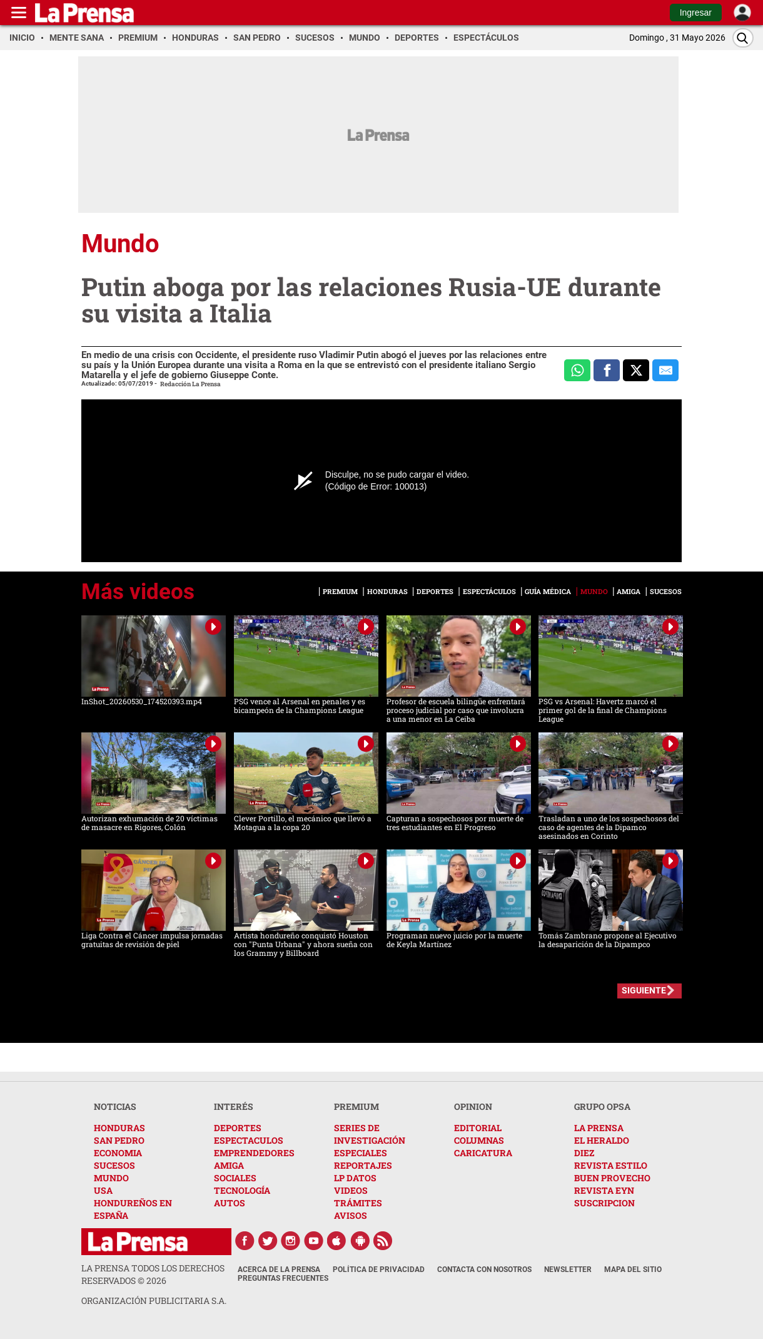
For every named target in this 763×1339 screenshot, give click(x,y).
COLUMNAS (479, 1140)
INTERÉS (233, 1106)
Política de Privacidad (379, 1269)
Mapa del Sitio (633, 1269)
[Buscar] (743, 38)
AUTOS (229, 1203)
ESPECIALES (360, 1153)
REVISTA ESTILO (610, 1165)
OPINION (473, 1106)
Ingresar (696, 13)
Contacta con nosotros (484, 1269)
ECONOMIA (118, 1153)
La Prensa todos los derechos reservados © (153, 1274)
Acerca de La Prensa (279, 1269)
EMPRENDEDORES (254, 1153)
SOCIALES (235, 1178)
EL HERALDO (601, 1140)
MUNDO (111, 1178)
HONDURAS (119, 1128)
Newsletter (568, 1269)
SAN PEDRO (119, 1140)
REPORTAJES (363, 1165)
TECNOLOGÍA (242, 1190)
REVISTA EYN (604, 1190)
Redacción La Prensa (190, 384)
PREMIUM (356, 1106)
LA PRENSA (599, 1128)
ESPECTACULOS (248, 1140)
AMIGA (229, 1165)
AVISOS (350, 1215)
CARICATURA (483, 1153)
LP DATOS (355, 1178)
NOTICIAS (115, 1106)
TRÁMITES (358, 1203)
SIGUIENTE (644, 990)
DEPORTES (237, 1128)
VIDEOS (351, 1190)
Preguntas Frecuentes (283, 1278)
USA (103, 1190)
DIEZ (584, 1153)
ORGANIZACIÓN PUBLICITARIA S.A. (153, 1300)
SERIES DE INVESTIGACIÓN (369, 1134)
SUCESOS (114, 1165)
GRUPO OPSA (602, 1106)
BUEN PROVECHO (612, 1178)
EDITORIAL (478, 1128)
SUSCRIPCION (604, 1203)
